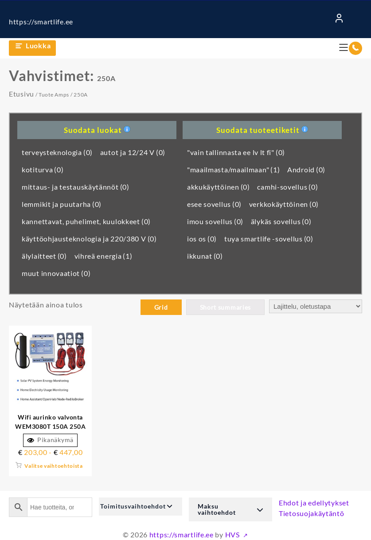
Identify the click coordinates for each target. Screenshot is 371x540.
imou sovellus (215, 221)
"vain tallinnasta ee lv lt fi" (236, 152)
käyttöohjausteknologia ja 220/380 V (89, 238)
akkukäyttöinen (218, 187)
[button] (140, 506)
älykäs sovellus (281, 221)
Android (306, 169)
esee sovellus (214, 204)
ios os (202, 238)
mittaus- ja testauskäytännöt (75, 187)
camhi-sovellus (287, 187)
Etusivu (21, 93)
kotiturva (42, 169)
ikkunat (205, 256)
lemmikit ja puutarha (62, 204)
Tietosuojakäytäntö (311, 513)
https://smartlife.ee (41, 21)
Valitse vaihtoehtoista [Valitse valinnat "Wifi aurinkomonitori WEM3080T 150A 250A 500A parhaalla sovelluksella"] (53, 465)
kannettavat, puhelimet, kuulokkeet (86, 221)
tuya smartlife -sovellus (268, 238)
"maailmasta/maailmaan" (233, 169)
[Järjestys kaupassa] (315, 306)
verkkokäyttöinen (284, 204)
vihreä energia (103, 256)
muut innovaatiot (56, 273)
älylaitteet (44, 256)
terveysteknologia (57, 152)
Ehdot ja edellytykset (314, 502)
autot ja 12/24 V (132, 152)
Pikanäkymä (50, 440)
